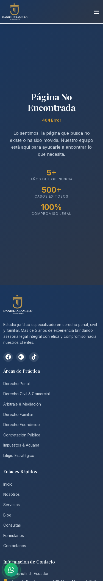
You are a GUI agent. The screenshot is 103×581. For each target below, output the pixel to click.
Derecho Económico (21, 424)
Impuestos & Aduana (21, 445)
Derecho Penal (16, 384)
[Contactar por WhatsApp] (11, 570)
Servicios (11, 505)
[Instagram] (21, 357)
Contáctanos (14, 546)
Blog (7, 515)
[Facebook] (8, 357)
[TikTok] (34, 357)
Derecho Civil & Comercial (26, 394)
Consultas (12, 525)
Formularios (13, 535)
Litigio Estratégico (18, 455)
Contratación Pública (21, 435)
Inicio (8, 484)
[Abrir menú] (96, 11)
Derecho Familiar (18, 414)
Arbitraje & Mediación (22, 404)
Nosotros (11, 494)
